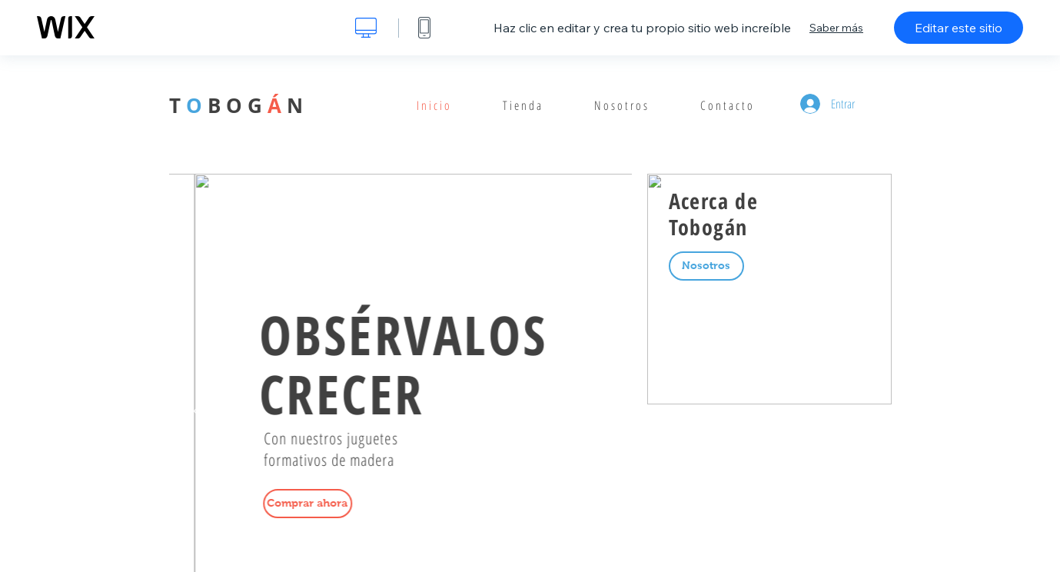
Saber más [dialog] (836, 28)
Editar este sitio (958, 27)
